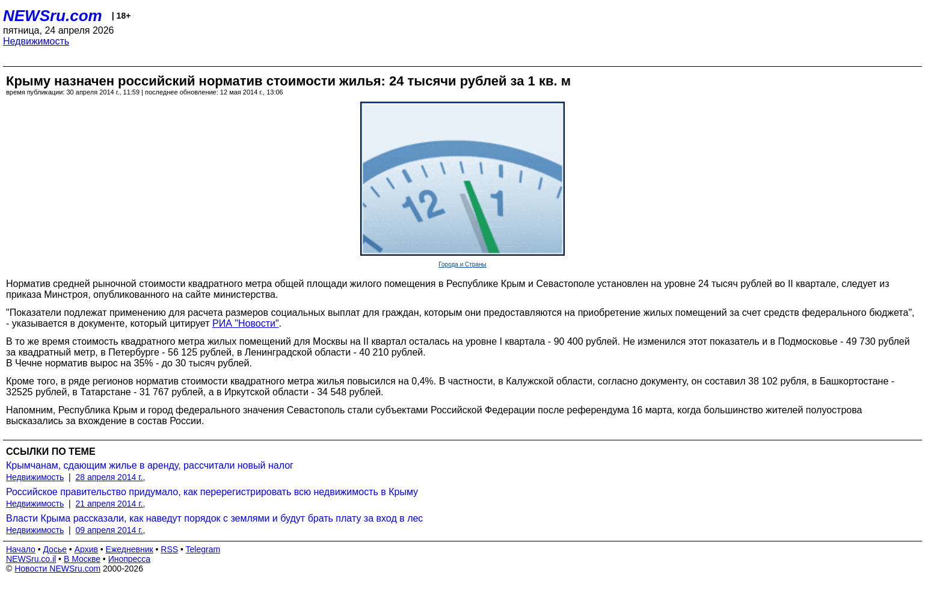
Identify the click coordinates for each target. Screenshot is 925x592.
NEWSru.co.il (31, 559)
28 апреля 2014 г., (111, 477)
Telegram (203, 549)
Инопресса (129, 559)
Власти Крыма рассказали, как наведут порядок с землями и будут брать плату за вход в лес (214, 518)
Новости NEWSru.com (57, 568)
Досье (55, 549)
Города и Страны (462, 264)
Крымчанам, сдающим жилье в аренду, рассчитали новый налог (149, 465)
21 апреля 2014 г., (111, 503)
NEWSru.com (52, 16)
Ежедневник (129, 549)
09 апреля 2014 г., (111, 530)
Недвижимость (36, 41)
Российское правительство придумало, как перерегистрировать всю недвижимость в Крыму (212, 492)
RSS (169, 549)
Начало (20, 549)
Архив (86, 549)
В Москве (82, 559)
